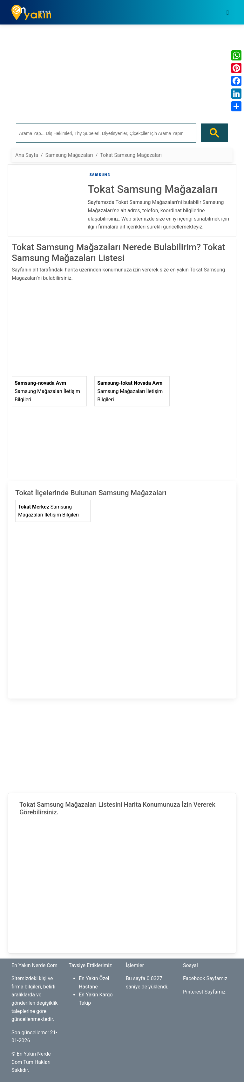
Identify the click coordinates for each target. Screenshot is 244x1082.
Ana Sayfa (26, 155)
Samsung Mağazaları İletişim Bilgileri (47, 391)
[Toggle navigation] (228, 12)
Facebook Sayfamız (205, 978)
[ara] (105, 133)
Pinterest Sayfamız (204, 992)
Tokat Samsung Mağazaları (131, 155)
